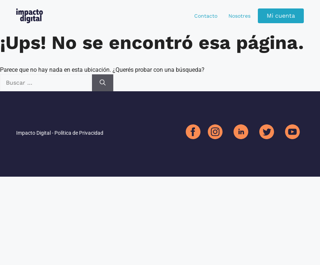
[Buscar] (102, 82)
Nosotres (239, 16)
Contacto (205, 16)
